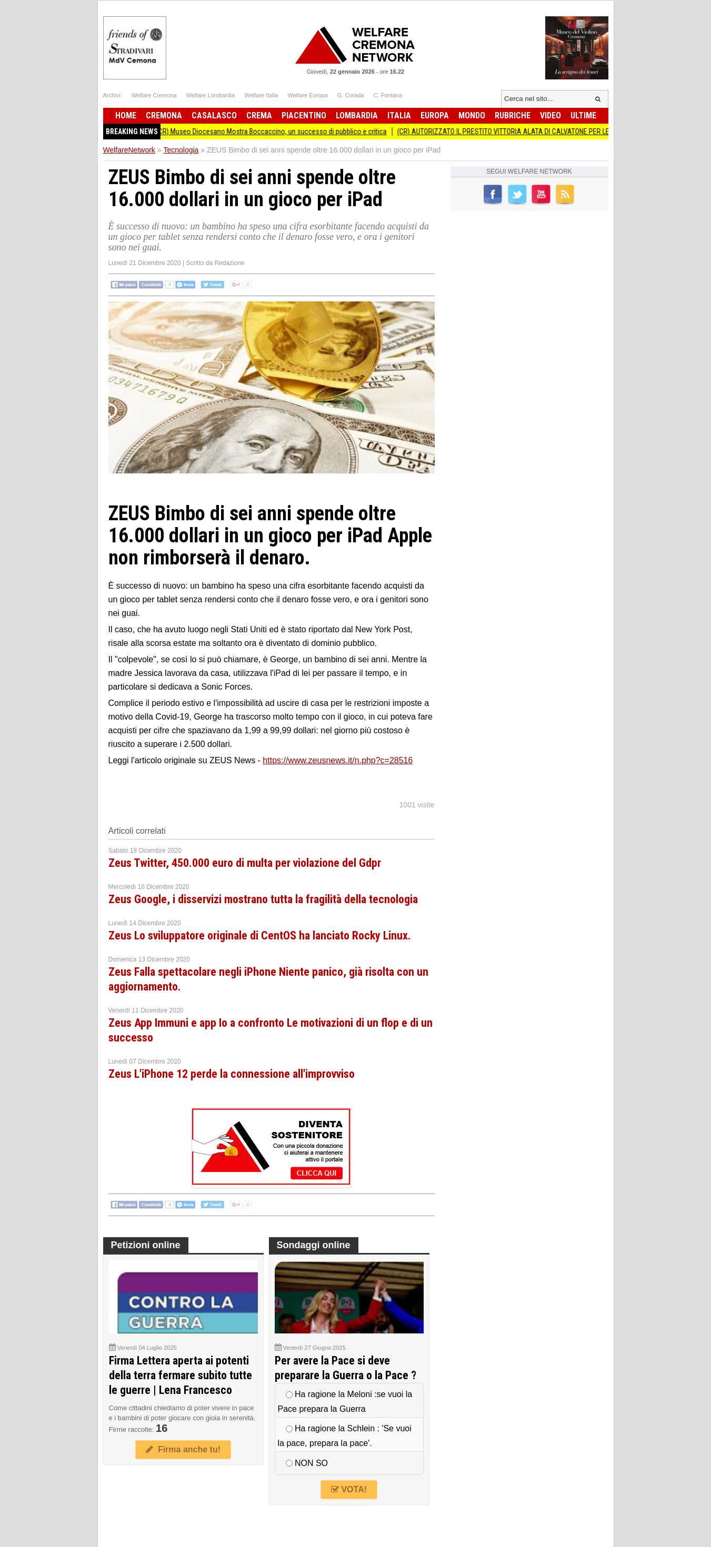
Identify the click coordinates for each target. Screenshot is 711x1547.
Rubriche (512, 115)
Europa (434, 115)
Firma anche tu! (183, 1449)
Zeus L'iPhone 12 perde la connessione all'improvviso (231, 1073)
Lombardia (357, 115)
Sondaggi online (314, 1245)
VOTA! (349, 1489)
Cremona (164, 115)
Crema (259, 115)
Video (550, 115)
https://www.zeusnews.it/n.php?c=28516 (338, 760)
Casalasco (214, 115)
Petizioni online (146, 1245)
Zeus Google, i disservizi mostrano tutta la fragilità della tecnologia (263, 899)
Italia (399, 115)
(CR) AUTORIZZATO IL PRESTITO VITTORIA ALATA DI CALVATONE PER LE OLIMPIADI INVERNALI (542, 131)
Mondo (471, 115)
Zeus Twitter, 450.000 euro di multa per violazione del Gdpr (244, 862)
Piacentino (304, 115)
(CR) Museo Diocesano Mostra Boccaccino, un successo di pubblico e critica (277, 131)
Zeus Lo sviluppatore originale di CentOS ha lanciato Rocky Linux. (259, 935)
